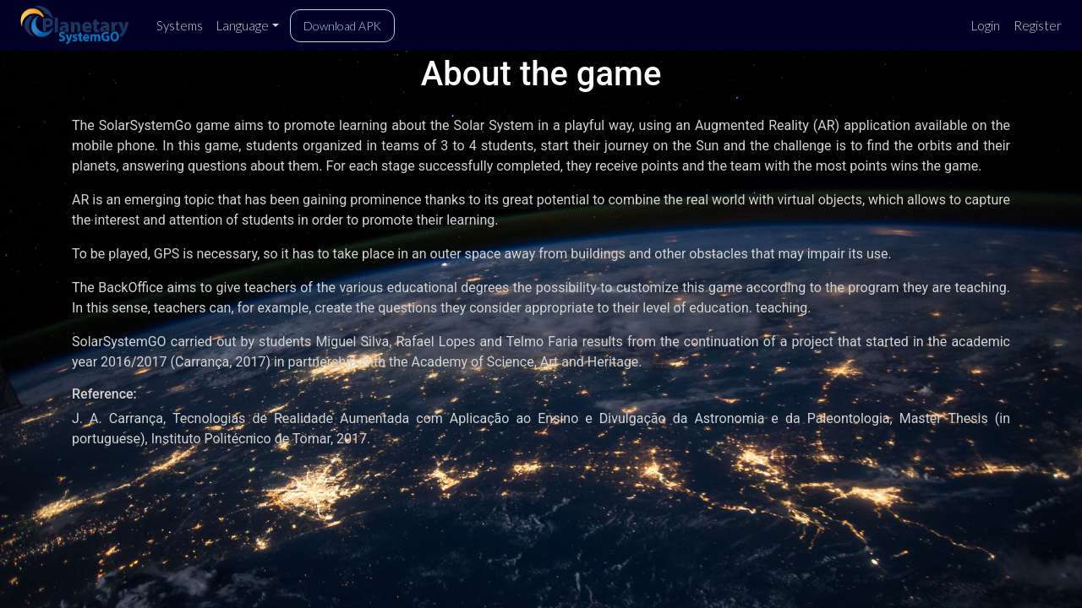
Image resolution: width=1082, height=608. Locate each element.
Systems (179, 25)
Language (242, 25)
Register (1038, 25)
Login (985, 25)
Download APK (342, 26)
